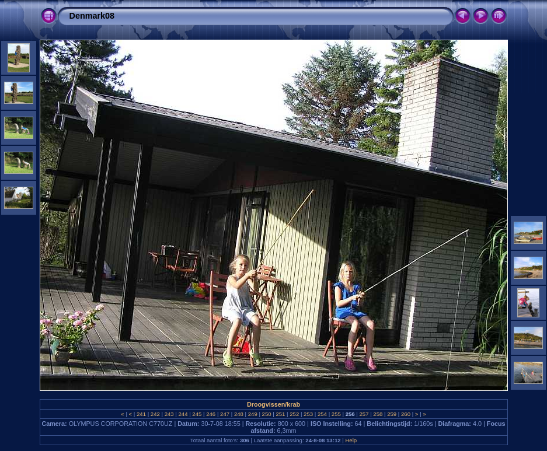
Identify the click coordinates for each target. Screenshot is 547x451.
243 (169, 414)
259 (392, 414)
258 (378, 414)
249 (252, 414)
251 (280, 414)
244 (183, 414)
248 (238, 414)
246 (211, 414)
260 (405, 414)
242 (155, 414)
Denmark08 (92, 15)
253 (308, 414)
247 (224, 414)
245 (197, 414)
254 (322, 414)
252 (294, 414)
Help (351, 440)
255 (336, 414)
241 (141, 414)
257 (364, 414)
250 (266, 414)
